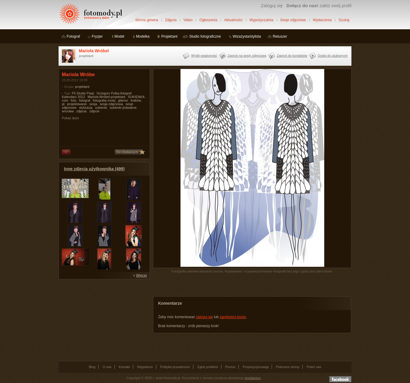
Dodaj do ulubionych (333, 55)
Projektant (169, 36)
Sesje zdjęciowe (293, 20)
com (65, 100)
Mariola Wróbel (94, 50)
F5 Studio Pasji (83, 93)
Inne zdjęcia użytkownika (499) (94, 168)
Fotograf (73, 36)
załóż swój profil (319, 5)
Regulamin (145, 367)
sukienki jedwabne (123, 107)
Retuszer (280, 36)
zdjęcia (81, 111)
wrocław (68, 111)
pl (63, 104)
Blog (92, 367)
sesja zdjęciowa (111, 104)
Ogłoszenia (208, 20)
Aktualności (233, 20)
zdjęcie (94, 111)
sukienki (101, 107)
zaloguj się (204, 317)
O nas (107, 367)
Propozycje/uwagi (256, 367)
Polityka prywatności (175, 367)
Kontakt (124, 367)
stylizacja (85, 107)
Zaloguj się (271, 5)
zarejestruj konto (233, 317)
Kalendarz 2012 (73, 97)
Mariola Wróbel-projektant (106, 97)
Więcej (141, 275)
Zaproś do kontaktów (292, 55)
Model (119, 36)
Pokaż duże (70, 118)
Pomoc (230, 367)
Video (187, 20)
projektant (82, 86)
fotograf (84, 100)
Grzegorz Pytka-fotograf (114, 93)
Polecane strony (287, 367)
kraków (136, 100)
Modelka (142, 36)
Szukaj (344, 20)
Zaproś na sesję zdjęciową (247, 55)
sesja (93, 104)
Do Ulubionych (127, 152)
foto (73, 100)
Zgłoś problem (207, 367)
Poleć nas (314, 367)
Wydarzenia (322, 20)
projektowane (77, 104)
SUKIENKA (136, 97)
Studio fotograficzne (205, 36)
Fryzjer (97, 36)
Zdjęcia (171, 20)
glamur (123, 100)
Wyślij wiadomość (204, 55)
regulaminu (252, 378)
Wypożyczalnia (261, 20)
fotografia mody (104, 100)
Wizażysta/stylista (247, 36)
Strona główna (146, 20)
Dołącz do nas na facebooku (340, 379)
